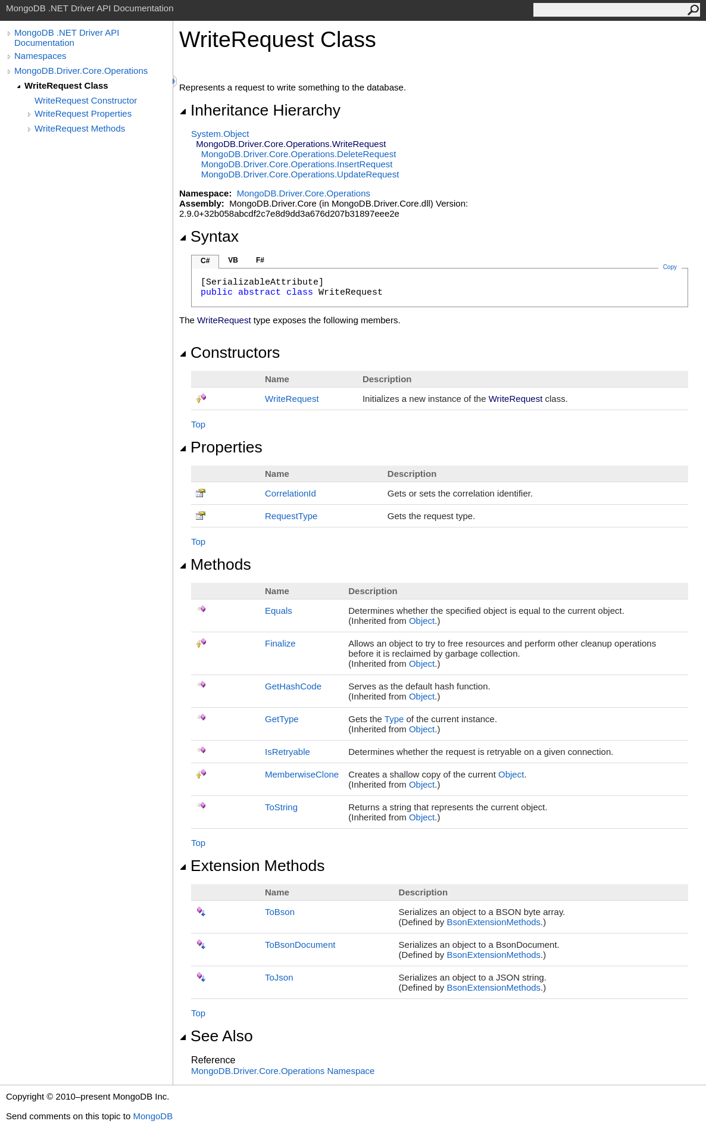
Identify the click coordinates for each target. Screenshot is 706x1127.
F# (260, 260)
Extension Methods (252, 866)
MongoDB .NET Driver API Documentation (66, 37)
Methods (215, 564)
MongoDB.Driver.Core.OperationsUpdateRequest (300, 174)
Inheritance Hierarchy (259, 110)
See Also (216, 1036)
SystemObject (220, 134)
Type (394, 719)
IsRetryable (287, 752)
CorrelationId (290, 493)
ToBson (280, 912)
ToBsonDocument (300, 944)
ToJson (279, 977)
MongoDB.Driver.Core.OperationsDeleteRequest (298, 154)
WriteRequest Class (66, 85)
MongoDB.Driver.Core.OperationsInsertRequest (297, 164)
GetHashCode (293, 686)
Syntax (209, 236)
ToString (281, 807)
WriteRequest (292, 399)
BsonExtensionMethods (493, 922)
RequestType (291, 516)
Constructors (229, 352)
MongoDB (153, 1116)
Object (422, 621)
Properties (221, 447)
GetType (282, 719)
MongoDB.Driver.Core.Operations (81, 70)
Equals (278, 610)
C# (205, 261)
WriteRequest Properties (83, 113)
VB (233, 260)
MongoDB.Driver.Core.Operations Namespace (282, 1071)
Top (198, 424)
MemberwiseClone (302, 774)
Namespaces (40, 56)
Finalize (280, 643)
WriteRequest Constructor (86, 100)
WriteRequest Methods (80, 128)
